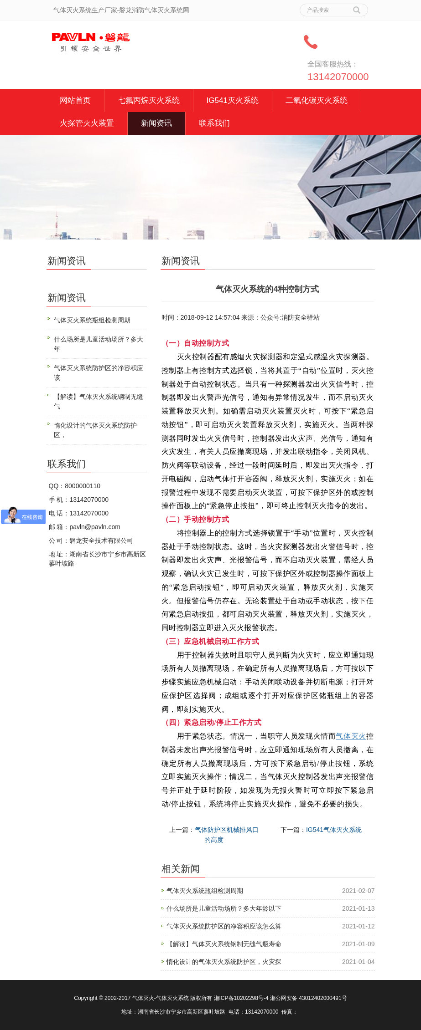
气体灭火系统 (172, 998)
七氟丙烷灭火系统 (149, 100)
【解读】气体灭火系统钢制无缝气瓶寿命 (223, 944)
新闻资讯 (156, 123)
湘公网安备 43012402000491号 (308, 998)
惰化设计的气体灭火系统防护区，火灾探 (223, 961)
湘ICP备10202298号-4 (241, 998)
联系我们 (214, 123)
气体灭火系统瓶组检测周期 (204, 890)
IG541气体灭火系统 (334, 829)
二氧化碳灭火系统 (317, 100)
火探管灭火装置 (87, 123)
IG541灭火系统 (233, 100)
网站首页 (75, 100)
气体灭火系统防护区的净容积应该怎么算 (223, 926)
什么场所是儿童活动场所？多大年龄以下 (223, 908)
